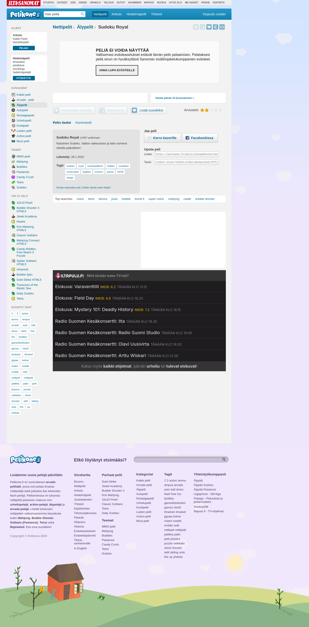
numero (99, 171)
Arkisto (116, 14)
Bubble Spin (24, 274)
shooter (15, 401)
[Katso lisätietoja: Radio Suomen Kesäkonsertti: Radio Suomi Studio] (123, 332)
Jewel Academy (27, 216)
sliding (34, 401)
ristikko (111, 166)
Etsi (224, 460)
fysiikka (23, 337)
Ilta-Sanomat (23, 3)
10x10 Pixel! (25, 202)
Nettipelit (100, 14)
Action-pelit (24, 136)
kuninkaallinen (95, 166)
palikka (15, 383)
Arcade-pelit (144, 485)
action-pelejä (38, 504)
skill (26, 401)
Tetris (20, 182)
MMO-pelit (23, 156)
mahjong (173, 199)
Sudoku (22, 187)
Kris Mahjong (110, 495)
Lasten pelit (24, 130)
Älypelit (22, 105)
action (25, 313)
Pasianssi (23, 172)
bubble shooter (205, 199)
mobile (15, 372)
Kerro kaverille (164, 138)
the (21, 407)
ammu (14, 319)
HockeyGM (201, 506)
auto (25, 325)
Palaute (79, 517)
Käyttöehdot (81, 508)
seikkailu (16, 395)
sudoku (70, 166)
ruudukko (123, 166)
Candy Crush (25, 177)
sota (13, 407)
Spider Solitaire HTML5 (26, 262)
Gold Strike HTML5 (29, 279)
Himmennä (202, 27)
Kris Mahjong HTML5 (25, 228)
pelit (34, 383)
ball (33, 325)
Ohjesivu (79, 522)
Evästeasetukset (84, 531)
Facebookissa (202, 138)
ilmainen (16, 354)
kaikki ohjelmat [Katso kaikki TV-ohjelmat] (117, 366)
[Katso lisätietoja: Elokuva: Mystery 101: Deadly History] (118, 309)
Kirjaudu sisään (214, 14)
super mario (156, 199)
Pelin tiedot (62, 122)
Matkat (149, 2)
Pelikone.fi (25, 13)
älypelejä (55, 504)
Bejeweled (17, 527)
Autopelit (22, 110)
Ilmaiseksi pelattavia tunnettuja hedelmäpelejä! (24, 68)
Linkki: (148, 154)
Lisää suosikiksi (209, 27)
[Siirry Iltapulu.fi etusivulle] (139, 275)
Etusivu (48, 2)
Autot (121, 2)
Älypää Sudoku (203, 485)
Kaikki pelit (24, 94)
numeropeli (73, 171)
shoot (28, 395)
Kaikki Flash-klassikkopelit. (24, 42)
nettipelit (28, 377)
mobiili (25, 366)
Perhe (205, 2)
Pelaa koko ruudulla (76, 110)
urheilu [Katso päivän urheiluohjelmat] (153, 366)
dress (14, 331)
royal (81, 166)
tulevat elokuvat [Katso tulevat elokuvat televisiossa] (181, 366)
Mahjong (22, 161)
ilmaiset (28, 354)
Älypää (198, 480)
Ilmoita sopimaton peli (68, 187)
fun (13, 337)
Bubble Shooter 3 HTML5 (28, 209)
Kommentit (84, 122)
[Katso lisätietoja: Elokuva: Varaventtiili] (101, 286)
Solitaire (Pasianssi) (24, 522)
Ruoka (161, 2)
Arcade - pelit (25, 100)
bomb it (139, 199)
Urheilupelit (24, 120)
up (28, 407)
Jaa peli (215, 27)
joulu (114, 199)
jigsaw (14, 360)
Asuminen (134, 2)
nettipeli (15, 377)
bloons (103, 199)
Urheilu (95, 2)
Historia (79, 526)
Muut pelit (23, 141)
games (15, 348)
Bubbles (22, 166)
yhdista (15, 412)
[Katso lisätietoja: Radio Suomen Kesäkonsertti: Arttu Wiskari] (116, 355)
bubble (126, 199)
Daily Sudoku (25, 293)
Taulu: (148, 162)
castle (187, 199)
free (32, 331)
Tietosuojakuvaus (84, 513)
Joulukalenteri (83, 499)
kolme (25, 360)
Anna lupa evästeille (117, 70)
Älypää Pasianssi (205, 489)
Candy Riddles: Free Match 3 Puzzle (26, 252)
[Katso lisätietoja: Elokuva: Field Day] (99, 298)
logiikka (86, 171)
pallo (25, 383)
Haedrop (82, 14)
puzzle (27, 389)
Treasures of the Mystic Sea (27, 286)
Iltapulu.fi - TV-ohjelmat (209, 511)
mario (80, 199)
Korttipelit (23, 125)
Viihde (83, 2)
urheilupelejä (19, 504)
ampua (26, 319)
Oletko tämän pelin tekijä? (96, 187)
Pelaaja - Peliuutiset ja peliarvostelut (208, 499)
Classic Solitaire (27, 235)
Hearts (21, 221)
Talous (109, 2)
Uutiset (62, 2)
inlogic (70, 177)
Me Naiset (191, 2)
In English (80, 548)
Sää (73, 2)
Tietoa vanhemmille (82, 540)
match (14, 366)
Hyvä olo (175, 2)
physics (15, 389)
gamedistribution (20, 342)
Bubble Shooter (42, 518)
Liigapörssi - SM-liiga (207, 494)
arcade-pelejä (19, 509)
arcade (15, 325)
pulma (110, 171)
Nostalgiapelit (25, 115)
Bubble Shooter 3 (113, 490)
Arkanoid (22, 269)
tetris (91, 199)
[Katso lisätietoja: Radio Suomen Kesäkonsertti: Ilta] (106, 321)
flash (24, 331)
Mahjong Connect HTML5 (28, 242)
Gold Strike (109, 481)
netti (24, 372)
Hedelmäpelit (136, 14)
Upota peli (222, 27)
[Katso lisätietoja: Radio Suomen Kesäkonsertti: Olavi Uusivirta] (118, 344)
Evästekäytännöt (84, 535)
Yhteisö (156, 14)
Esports (219, 2)
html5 (26, 348)
